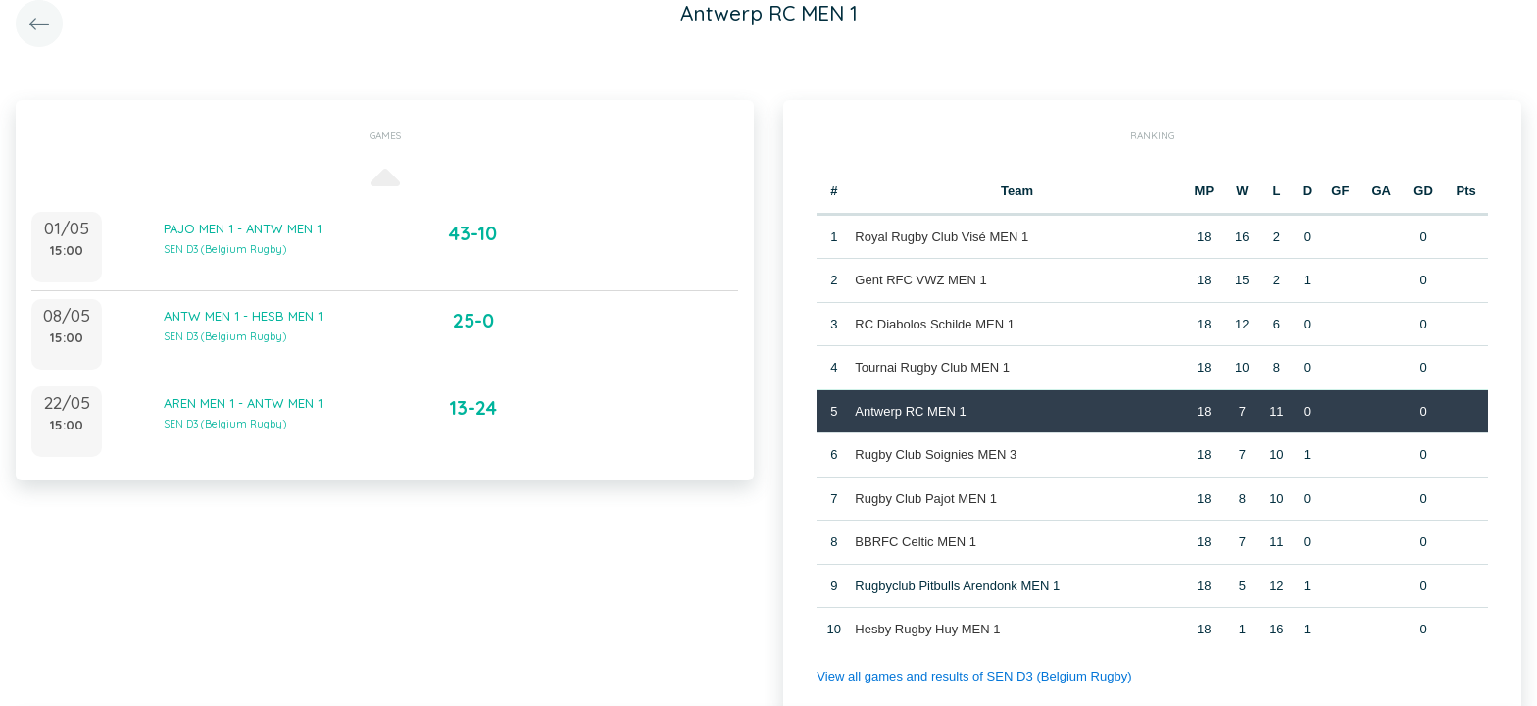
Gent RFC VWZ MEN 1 (920, 280)
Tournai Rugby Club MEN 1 (932, 367)
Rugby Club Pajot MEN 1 (926, 498)
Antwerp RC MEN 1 (910, 411)
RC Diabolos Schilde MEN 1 (935, 324)
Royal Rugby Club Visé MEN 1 (941, 236)
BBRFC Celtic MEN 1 (915, 541)
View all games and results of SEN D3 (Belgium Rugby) (973, 676)
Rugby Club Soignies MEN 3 (935, 454)
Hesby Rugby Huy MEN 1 (927, 629)
